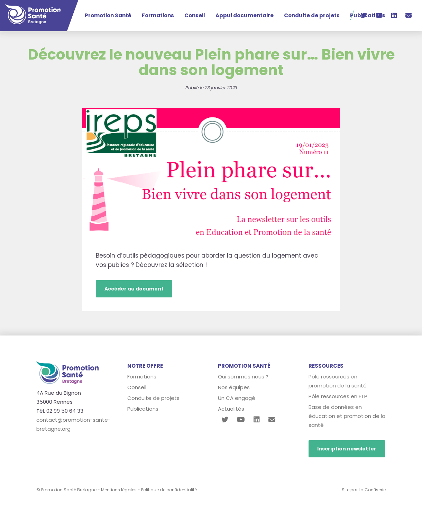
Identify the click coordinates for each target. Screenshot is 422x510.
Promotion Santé (108, 15)
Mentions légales (119, 490)
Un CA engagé (236, 398)
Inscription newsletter (346, 448)
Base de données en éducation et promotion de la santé (347, 416)
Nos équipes (234, 387)
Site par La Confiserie (364, 490)
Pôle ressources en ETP (338, 396)
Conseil (194, 15)
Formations (158, 15)
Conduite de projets (312, 15)
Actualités (231, 408)
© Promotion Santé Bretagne (66, 490)
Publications (142, 408)
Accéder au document (134, 288)
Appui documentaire (244, 15)
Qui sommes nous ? (243, 376)
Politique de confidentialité (169, 490)
